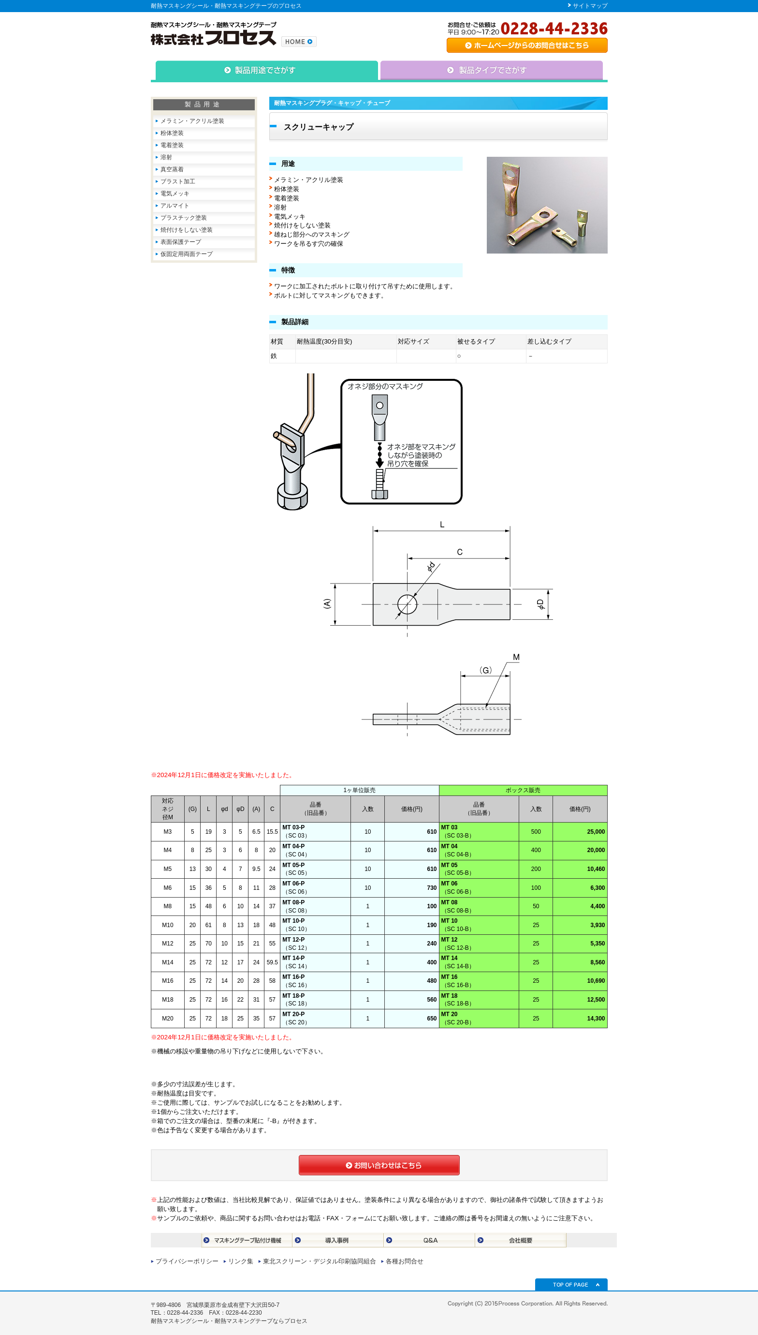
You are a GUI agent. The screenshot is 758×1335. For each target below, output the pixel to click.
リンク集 (240, 1261)
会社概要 (521, 1240)
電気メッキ (175, 193)
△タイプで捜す (493, 71)
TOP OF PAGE (571, 1284)
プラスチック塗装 (183, 217)
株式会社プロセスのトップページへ (299, 41)
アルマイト (175, 205)
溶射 (166, 157)
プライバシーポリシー (187, 1261)
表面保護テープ (180, 242)
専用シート (527, 45)
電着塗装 (172, 145)
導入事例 (338, 1240)
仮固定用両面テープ (186, 254)
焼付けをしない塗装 (186, 229)
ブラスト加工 (177, 181)
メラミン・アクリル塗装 (192, 121)
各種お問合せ (404, 1261)
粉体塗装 (172, 133)
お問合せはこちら (379, 1165)
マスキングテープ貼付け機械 (246, 1240)
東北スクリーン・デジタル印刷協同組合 (319, 1261)
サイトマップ (590, 5)
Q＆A (429, 1240)
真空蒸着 (172, 169)
